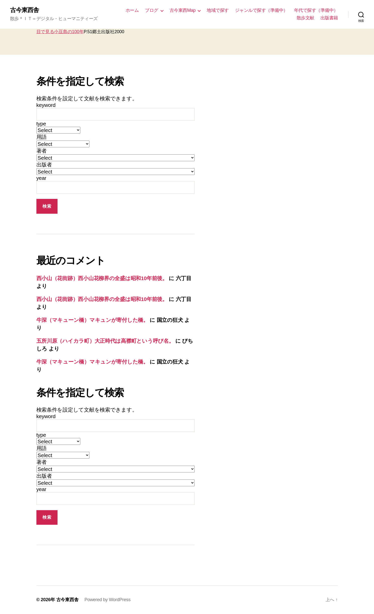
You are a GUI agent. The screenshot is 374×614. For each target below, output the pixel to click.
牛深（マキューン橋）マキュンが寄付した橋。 (92, 320)
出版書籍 (329, 17)
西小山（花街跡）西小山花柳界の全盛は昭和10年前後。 (102, 278)
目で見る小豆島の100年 (60, 31)
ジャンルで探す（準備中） (261, 10)
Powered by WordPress (107, 599)
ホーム (132, 10)
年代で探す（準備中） (316, 10)
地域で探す (218, 10)
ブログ (151, 10)
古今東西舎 (24, 10)
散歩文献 (305, 17)
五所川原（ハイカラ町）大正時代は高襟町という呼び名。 (105, 341)
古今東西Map (183, 10)
